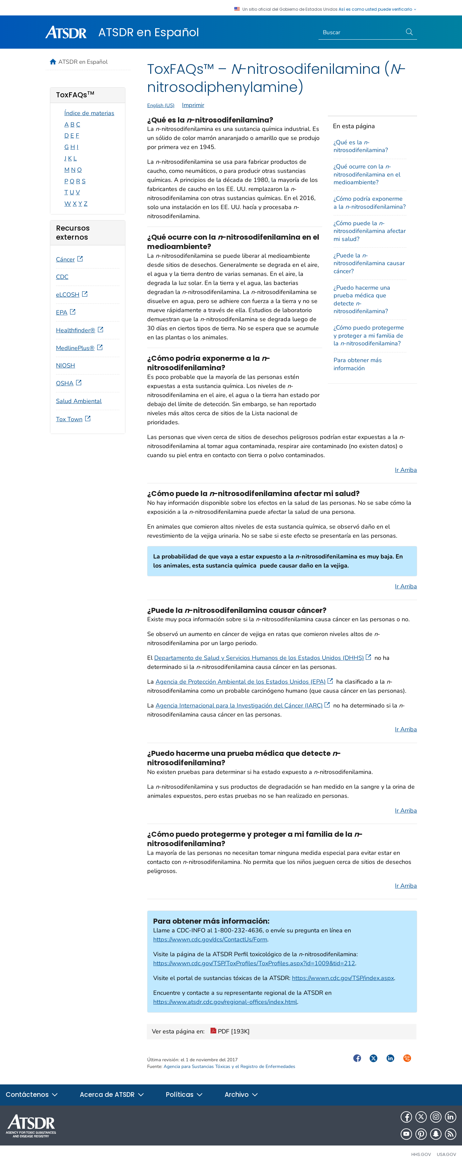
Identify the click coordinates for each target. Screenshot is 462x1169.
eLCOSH (72, 295)
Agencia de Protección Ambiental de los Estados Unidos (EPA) (244, 682)
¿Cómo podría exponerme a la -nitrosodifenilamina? (370, 202)
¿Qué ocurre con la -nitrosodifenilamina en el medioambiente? (367, 174)
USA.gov (446, 1154)
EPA (66, 312)
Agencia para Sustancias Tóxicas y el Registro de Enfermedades (229, 1066)
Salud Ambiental (79, 401)
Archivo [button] (241, 1094)
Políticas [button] (184, 1094)
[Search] (361, 32)
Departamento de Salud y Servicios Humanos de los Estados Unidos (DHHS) (262, 658)
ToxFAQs (75, 95)
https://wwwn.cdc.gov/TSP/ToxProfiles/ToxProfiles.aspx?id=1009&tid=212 (254, 963)
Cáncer (70, 259)
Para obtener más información (358, 364)
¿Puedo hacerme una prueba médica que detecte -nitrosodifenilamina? (362, 299)
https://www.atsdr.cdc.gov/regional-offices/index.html (225, 1002)
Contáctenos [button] (32, 1094)
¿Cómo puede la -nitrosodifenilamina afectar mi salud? (370, 231)
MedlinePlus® (80, 348)
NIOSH (65, 365)
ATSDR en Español (148, 32)
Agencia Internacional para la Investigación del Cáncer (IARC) (243, 705)
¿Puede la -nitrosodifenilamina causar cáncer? (369, 263)
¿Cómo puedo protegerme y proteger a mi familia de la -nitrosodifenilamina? (369, 335)
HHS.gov (421, 1154)
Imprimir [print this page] (193, 105)
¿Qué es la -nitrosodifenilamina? (361, 146)
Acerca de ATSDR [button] (112, 1094)
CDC (62, 277)
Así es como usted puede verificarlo (378, 9)
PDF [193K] (230, 1031)
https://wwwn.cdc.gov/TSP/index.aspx (343, 978)
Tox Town (74, 419)
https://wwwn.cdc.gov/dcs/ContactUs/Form (210, 939)
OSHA (69, 383)
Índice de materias (89, 113)
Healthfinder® (80, 330)
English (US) (161, 105)
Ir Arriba (406, 470)
